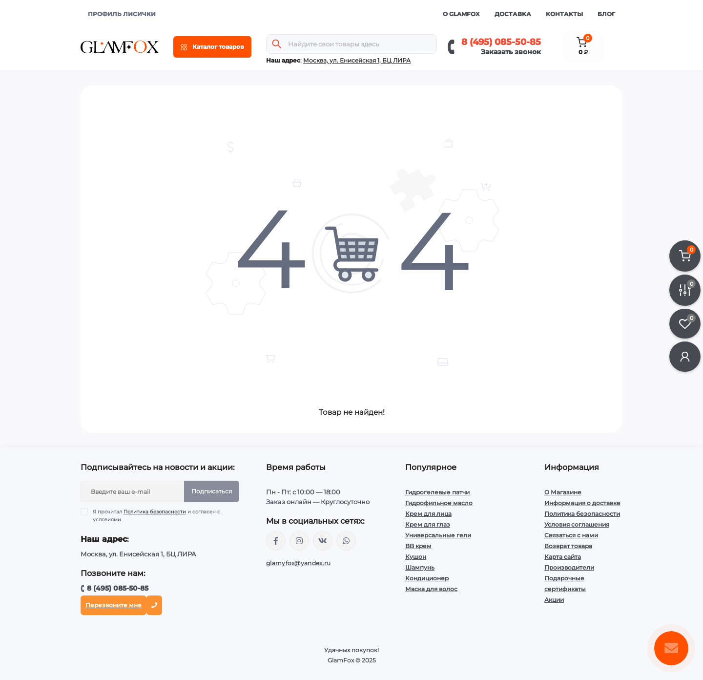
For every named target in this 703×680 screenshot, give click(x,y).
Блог (606, 14)
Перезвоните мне (113, 605)
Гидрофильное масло (439, 503)
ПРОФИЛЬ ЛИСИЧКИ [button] (122, 14)
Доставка (513, 14)
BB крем (418, 546)
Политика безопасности (155, 512)
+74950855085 (346, 541)
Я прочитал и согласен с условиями (156, 515)
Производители (569, 567)
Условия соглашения (576, 524)
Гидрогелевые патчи (437, 492)
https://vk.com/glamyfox (322, 541)
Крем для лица (428, 513)
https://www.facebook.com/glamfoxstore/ (275, 541)
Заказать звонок (511, 51)
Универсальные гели (438, 535)
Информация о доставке (582, 503)
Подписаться (211, 491)
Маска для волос (431, 589)
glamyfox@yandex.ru (298, 563)
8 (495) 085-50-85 (501, 42)
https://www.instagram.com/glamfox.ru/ (299, 541)
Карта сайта (562, 556)
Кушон (415, 556)
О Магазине (562, 492)
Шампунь (419, 567)
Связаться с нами (571, 535)
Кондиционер (427, 578)
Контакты (564, 14)
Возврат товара (568, 546)
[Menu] (212, 47)
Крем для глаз (427, 524)
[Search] (277, 44)
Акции (554, 599)
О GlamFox (461, 14)
